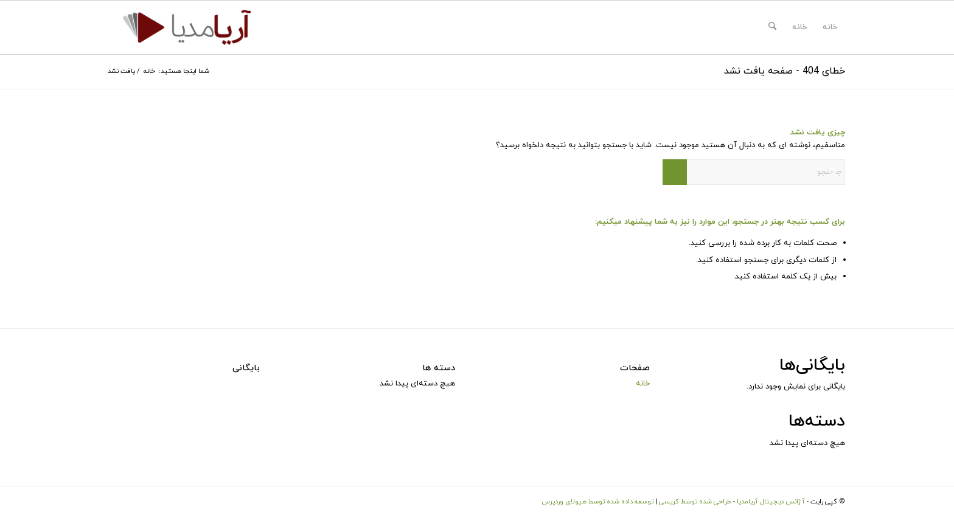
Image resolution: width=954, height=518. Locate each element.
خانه (830, 27)
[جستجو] (772, 27)
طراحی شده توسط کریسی (695, 501)
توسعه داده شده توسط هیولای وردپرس (597, 501)
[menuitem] (772, 27)
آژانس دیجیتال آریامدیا (771, 501)
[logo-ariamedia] (187, 27)
